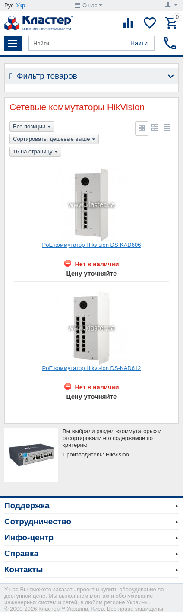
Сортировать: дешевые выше (54, 139)
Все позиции (32, 127)
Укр (20, 5)
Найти (139, 43)
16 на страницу (35, 152)
